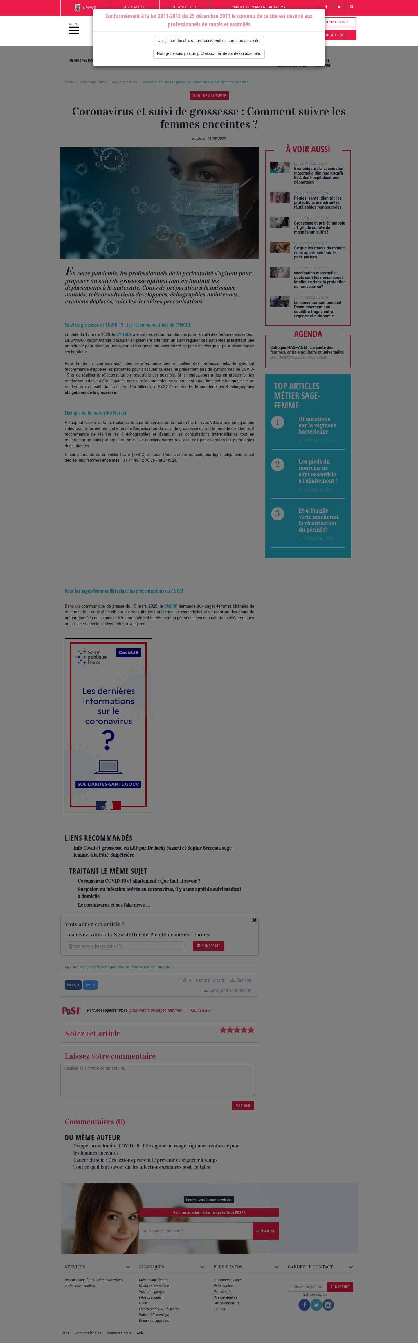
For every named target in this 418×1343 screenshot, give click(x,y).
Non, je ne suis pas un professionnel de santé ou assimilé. (209, 53)
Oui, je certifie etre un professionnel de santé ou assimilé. (209, 40)
